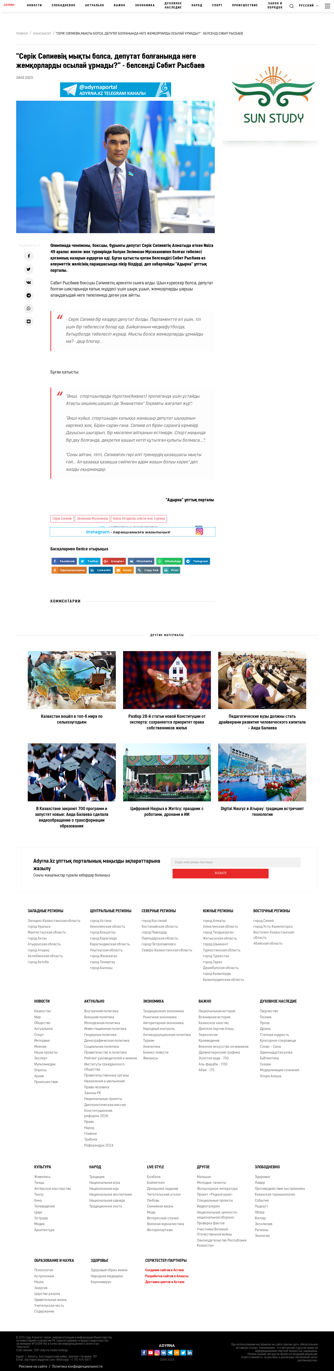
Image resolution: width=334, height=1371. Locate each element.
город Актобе (38, 959)
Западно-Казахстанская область (54, 917)
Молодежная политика (102, 1020)
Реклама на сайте (33, 1363)
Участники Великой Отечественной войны (214, 1228)
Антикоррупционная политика (167, 1032)
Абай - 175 (206, 1067)
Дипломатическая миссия (105, 1102)
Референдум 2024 (98, 1142)
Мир (37, 1014)
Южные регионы (218, 908)
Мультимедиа (45, 1061)
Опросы (40, 1067)
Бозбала (153, 1174)
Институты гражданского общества (104, 1063)
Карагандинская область (110, 941)
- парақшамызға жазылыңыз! (128, 531)
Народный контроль (159, 1025)
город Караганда (103, 935)
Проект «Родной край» (215, 1191)
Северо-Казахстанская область (167, 947)
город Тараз (212, 959)
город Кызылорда (217, 970)
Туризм (148, 1037)
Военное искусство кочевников (223, 1043)
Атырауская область (44, 941)
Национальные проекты (103, 1096)
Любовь (153, 1197)
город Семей (263, 917)
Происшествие (245, 5)
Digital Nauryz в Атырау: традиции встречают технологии (262, 812)
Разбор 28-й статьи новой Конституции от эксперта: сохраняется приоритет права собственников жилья (167, 722)
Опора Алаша (270, 1073)
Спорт (217, 5)
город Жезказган (103, 953)
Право (89, 1118)
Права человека (96, 1084)
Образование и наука (54, 1257)
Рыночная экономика (160, 1014)
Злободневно (64, 5)
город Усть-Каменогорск (273, 923)
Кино (38, 1197)
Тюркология (208, 1032)
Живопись (42, 1174)
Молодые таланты (211, 1179)
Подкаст (261, 1203)
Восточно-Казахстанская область (273, 931)
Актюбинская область (45, 953)
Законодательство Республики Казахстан (221, 1239)
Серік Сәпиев (62, 519)
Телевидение (44, 1203)
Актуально (94, 5)
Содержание (44, 1308)
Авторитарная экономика (163, 1020)
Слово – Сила (270, 1043)
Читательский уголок (164, 1191)
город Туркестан (216, 953)
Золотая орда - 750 (214, 1055)
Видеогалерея (208, 1203)
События (262, 1197)
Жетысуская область (220, 935)
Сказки (265, 1061)
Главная (22, 33)
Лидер (260, 1179)
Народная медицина (107, 1273)
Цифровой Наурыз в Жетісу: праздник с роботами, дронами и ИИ (167, 812)
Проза (265, 1020)
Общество (42, 1020)
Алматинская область (220, 923)
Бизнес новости (155, 1049)
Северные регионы (159, 908)
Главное (90, 1130)
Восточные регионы (271, 908)
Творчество (269, 1008)
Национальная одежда (107, 1197)
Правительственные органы (106, 1072)
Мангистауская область (47, 929)
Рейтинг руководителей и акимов (110, 1055)
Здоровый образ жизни (109, 1267)
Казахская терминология (275, 1191)
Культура (42, 1164)
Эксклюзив (263, 1221)
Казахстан (42, 1008)
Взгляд (260, 1215)
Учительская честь (49, 1302)
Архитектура (44, 1227)
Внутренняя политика (101, 1008)
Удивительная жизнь (50, 1296)
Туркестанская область (221, 947)
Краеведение (209, 1037)
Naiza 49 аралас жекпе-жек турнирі (139, 519)
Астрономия (44, 1273)
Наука (39, 1279)
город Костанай (154, 917)
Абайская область (267, 940)
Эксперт (41, 1055)
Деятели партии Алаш (216, 1025)
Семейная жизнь (160, 1203)
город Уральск (39, 923)
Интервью (42, 1037)
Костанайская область (160, 923)
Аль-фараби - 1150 (213, 1061)
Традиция (96, 1174)
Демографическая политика (106, 1037)
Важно (119, 5)
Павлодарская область (160, 935)
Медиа (39, 1221)
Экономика (145, 5)
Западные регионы (45, 908)
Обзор (259, 1209)
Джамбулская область (220, 965)
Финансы (150, 1055)
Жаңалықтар (42, 33)
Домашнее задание (162, 1185)
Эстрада (41, 1215)
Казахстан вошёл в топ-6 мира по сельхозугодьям (72, 719)
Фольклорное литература (217, 1185)
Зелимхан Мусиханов (92, 519)
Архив (39, 1073)
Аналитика (151, 1043)
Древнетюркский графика (219, 1049)
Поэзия (265, 1014)
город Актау (37, 935)
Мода (151, 1209)
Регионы (261, 1227)
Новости (34, 5)
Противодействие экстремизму (280, 1185)
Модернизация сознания (279, 1067)
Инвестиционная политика (105, 1025)
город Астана (100, 917)
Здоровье (262, 1174)
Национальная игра (104, 1179)
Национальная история (217, 1008)
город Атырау (38, 947)
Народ (197, 5)
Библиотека (269, 1055)
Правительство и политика (105, 1049)
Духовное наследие (173, 5)
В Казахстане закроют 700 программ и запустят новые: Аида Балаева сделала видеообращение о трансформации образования (71, 818)
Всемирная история (214, 1014)
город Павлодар (154, 929)
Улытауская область (106, 947)
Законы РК (92, 1090)
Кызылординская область (223, 976)
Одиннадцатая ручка (276, 1049)
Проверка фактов (210, 1220)
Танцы (39, 1179)
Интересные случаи (163, 1215)
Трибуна (90, 1136)
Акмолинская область (107, 923)
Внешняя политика (99, 1014)
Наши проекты (45, 1049)
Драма (265, 1025)
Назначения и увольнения (104, 1078)
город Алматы (214, 917)
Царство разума (47, 1290)
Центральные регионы (110, 908)
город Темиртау (102, 959)
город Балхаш (101, 965)
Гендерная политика (100, 1032)
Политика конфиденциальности (77, 1363)
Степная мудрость (274, 1032)
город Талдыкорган (218, 929)
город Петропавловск (159, 941)
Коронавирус (101, 1279)
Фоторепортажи (160, 1227)
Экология (262, 1233)
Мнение (40, 1043)
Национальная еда (104, 1185)
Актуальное (43, 1025)
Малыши (204, 1174)
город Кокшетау (103, 929)
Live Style (155, 1164)
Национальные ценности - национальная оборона (217, 1211)
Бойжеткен (156, 1179)
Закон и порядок (275, 5)
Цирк (38, 1209)
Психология (43, 1267)
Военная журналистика (165, 1221)
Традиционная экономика (163, 1008)
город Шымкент (215, 941)
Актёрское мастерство (52, 1185)
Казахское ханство (214, 1020)
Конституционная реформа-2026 (98, 1110)
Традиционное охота (105, 1203)
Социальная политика (101, 1043)
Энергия (40, 1285)
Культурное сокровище (278, 1037)
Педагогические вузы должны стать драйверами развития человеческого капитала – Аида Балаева (262, 722)
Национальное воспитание (110, 1191)
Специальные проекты (215, 1197)
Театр (38, 1191)
